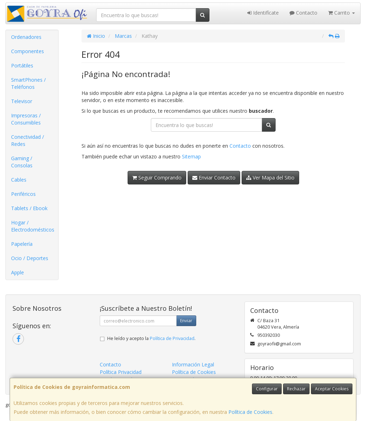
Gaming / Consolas (22, 162)
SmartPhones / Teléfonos (28, 83)
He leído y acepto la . (151, 338)
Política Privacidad (121, 372)
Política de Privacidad (172, 338)
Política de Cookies (250, 412)
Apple (17, 272)
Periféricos (23, 194)
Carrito (341, 12)
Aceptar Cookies (331, 389)
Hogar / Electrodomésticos (32, 226)
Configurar (267, 389)
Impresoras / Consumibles (26, 119)
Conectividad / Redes (27, 140)
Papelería (22, 243)
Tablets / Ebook (29, 208)
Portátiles (22, 65)
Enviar (186, 321)
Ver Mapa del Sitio (270, 177)
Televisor (21, 101)
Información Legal (193, 364)
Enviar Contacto (214, 177)
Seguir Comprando (157, 177)
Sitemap (191, 156)
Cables (18, 179)
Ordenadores (26, 37)
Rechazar (296, 389)
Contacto (303, 12)
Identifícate (263, 12)
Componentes (27, 51)
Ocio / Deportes (29, 258)
